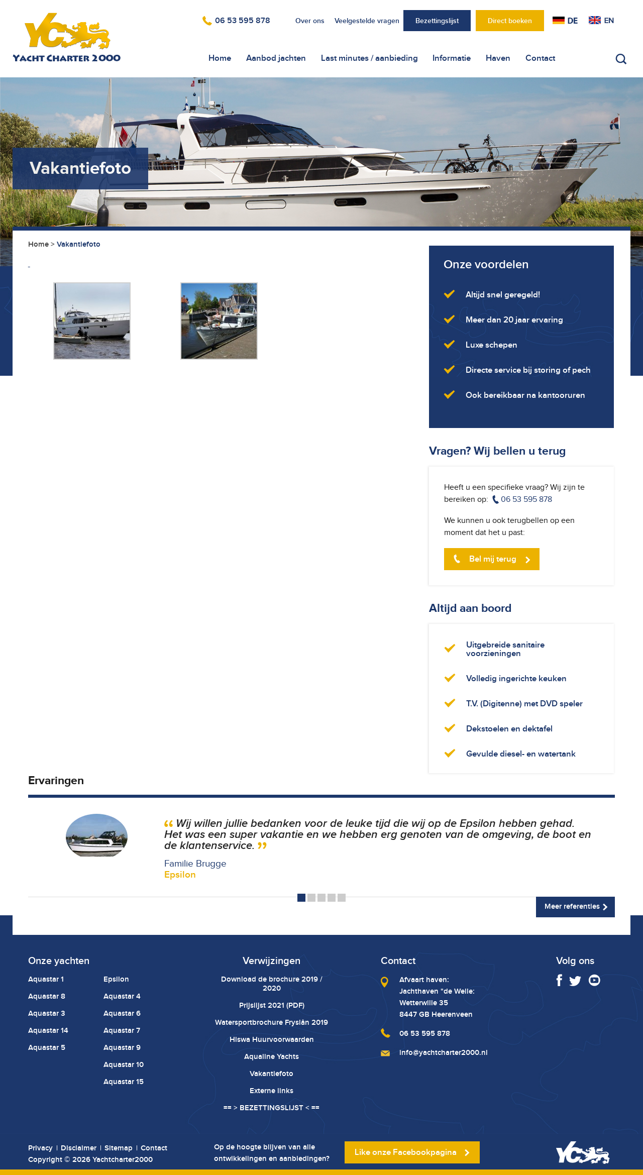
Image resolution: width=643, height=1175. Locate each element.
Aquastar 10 (123, 1064)
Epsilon (116, 979)
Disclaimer (78, 1148)
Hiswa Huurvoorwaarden (272, 1039)
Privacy (40, 1148)
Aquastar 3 (46, 1013)
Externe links (271, 1091)
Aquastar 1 (46, 979)
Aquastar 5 (46, 1047)
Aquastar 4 (122, 996)
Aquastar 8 (46, 996)
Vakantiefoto (271, 1074)
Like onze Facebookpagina (406, 1152)
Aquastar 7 (121, 1030)
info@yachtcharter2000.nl (443, 1052)
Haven (498, 58)
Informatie (452, 58)
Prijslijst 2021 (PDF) (271, 1005)
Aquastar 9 (122, 1047)
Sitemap (118, 1148)
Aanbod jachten (276, 58)
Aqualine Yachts (271, 1056)
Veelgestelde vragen (367, 21)
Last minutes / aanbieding (369, 58)
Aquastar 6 (122, 1013)
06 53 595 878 (242, 20)
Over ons (310, 21)
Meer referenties (572, 906)
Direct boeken (510, 21)
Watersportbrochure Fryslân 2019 (271, 1022)
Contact (540, 58)
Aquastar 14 (48, 1030)
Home (219, 58)
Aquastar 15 (123, 1082)
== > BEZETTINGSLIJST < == (271, 1108)
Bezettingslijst (437, 21)
